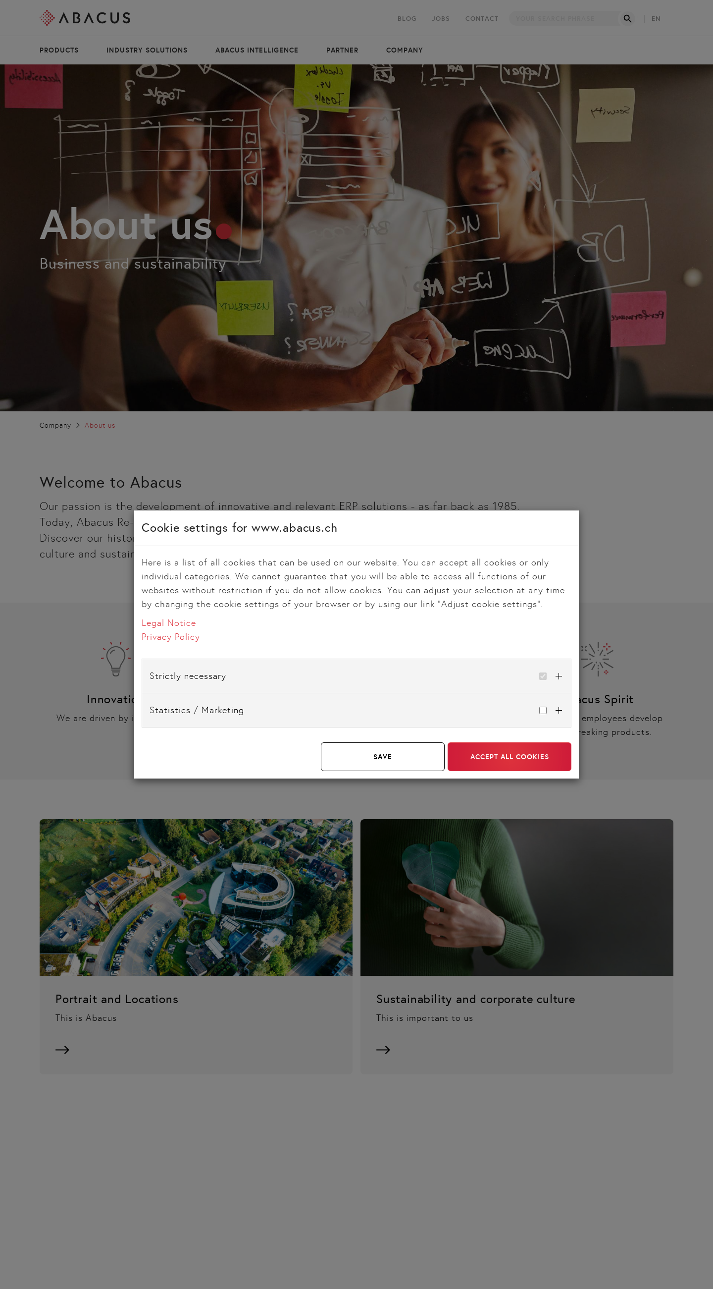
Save (382, 756)
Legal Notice (169, 622)
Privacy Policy (171, 636)
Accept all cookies (509, 756)
